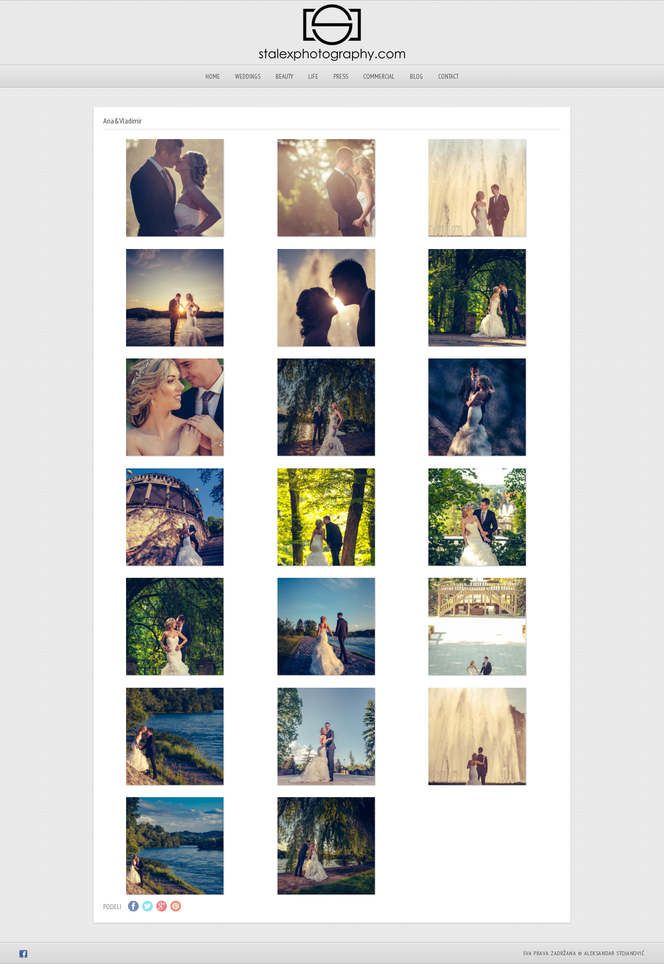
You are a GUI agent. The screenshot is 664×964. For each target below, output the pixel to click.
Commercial (379, 76)
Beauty (284, 76)
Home (212, 76)
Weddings (247, 76)
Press (340, 76)
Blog (416, 76)
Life (313, 76)
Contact (448, 76)
